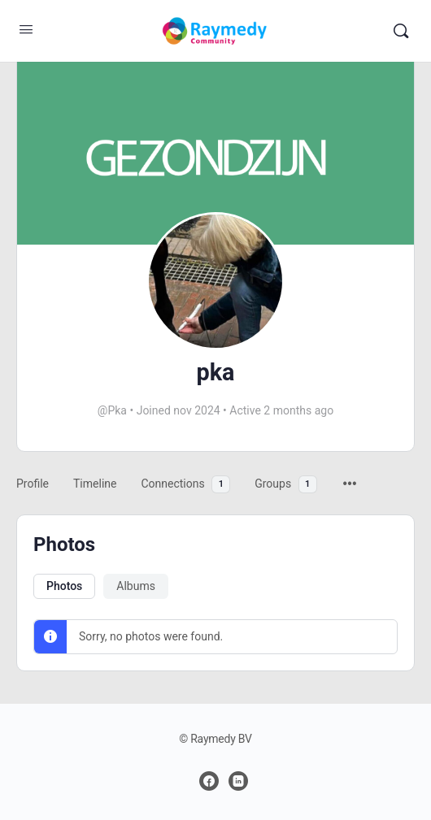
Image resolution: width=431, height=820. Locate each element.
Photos (64, 585)
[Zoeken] (401, 31)
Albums (135, 585)
